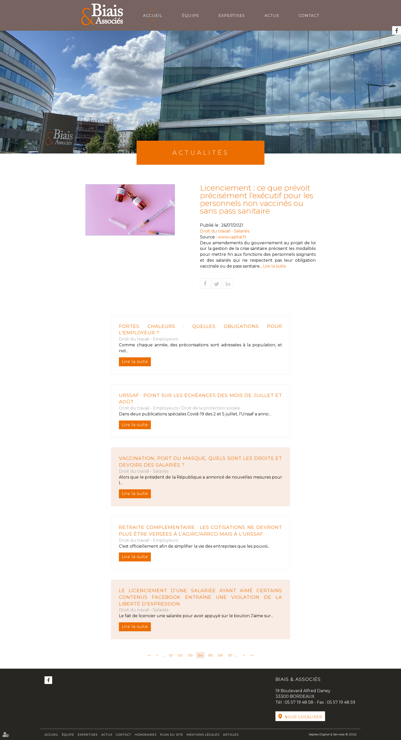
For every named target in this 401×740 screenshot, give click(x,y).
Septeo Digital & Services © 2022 (333, 734)
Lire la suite (135, 361)
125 (210, 655)
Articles (231, 734)
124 (200, 655)
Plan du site (171, 734)
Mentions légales (203, 734)
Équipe (190, 15)
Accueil (152, 15)
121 (171, 655)
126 (220, 655)
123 (190, 655)
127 (230, 655)
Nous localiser (303, 717)
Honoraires (146, 734)
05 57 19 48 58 (299, 702)
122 (180, 655)
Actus (271, 15)
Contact (308, 15)
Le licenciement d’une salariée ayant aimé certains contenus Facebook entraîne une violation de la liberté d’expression (200, 597)
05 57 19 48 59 (341, 702)
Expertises (231, 15)
